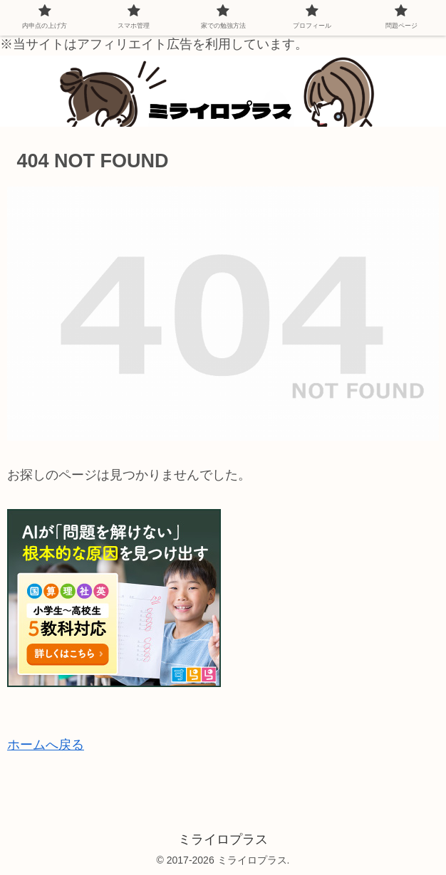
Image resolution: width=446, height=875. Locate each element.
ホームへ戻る (45, 745)
